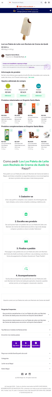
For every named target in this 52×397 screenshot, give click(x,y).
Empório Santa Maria (12, 55)
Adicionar (8, 96)
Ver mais (31, 77)
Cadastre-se (28, 9)
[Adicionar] (11, 104)
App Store (16, 344)
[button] (26, 6)
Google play (26, 344)
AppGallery (36, 344)
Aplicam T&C (35, 11)
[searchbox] (25, 3)
